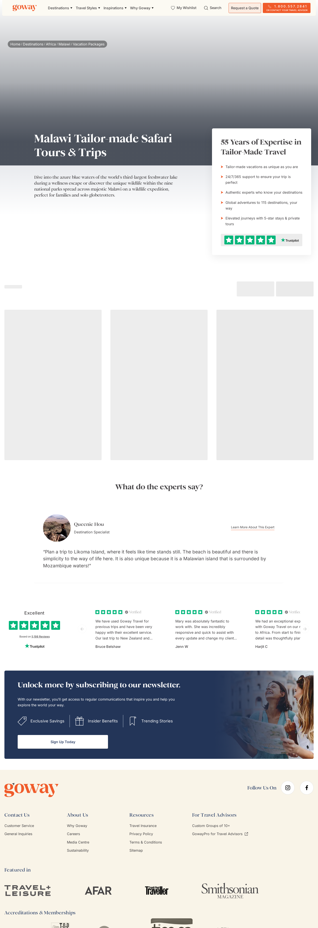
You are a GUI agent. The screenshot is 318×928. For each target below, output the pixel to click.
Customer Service (19, 819)
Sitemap (136, 844)
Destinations (33, 44)
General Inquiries (18, 827)
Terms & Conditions (145, 835)
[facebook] (307, 781)
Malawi (64, 44)
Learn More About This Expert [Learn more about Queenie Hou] (260, 527)
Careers (73, 827)
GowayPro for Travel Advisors (220, 827)
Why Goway (77, 819)
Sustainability (78, 844)
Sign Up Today (63, 735)
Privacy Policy (141, 827)
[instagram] (288, 781)
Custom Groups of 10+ (211, 819)
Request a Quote (245, 8)
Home (15, 44)
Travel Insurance (143, 819)
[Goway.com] (24, 8)
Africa (51, 44)
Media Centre (78, 835)
